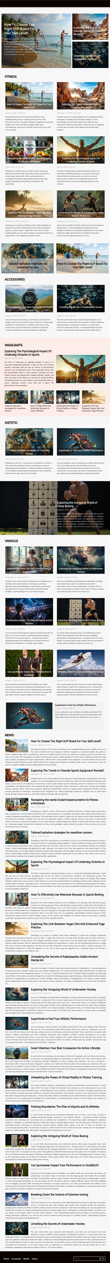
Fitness (6, 1258)
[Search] (86, 1258)
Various (35, 1258)
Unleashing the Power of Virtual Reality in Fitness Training (67, 408)
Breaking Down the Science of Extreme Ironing (80, 672)
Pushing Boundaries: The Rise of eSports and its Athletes (29, 621)
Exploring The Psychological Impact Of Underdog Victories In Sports (80, 160)
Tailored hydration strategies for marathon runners (27, 265)
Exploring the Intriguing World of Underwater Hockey (81, 570)
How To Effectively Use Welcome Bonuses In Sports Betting (41, 408)
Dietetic (26, 1258)
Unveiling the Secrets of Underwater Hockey (87, 57)
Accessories (16, 1258)
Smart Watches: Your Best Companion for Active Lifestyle (29, 308)
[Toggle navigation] (6, 3)
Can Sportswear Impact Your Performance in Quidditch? (29, 673)
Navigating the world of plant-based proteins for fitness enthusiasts (29, 160)
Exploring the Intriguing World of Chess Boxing (77, 504)
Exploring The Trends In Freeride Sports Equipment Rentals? (88, 30)
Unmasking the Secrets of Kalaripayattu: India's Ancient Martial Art (81, 214)
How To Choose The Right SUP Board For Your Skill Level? (19, 28)
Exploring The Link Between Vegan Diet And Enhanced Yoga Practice (29, 214)
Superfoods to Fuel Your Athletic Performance (81, 450)
